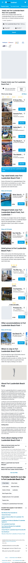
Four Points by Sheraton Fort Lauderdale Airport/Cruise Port (11, 527)
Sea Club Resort (5, 531)
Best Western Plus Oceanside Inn (9, 512)
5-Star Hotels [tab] (5, 486)
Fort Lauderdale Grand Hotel (8, 524)
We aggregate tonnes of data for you (14, 548)
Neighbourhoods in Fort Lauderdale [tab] (10, 496)
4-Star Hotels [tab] (14, 483)
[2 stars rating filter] (3, 97)
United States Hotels (13, 557)
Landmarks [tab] (15, 490)
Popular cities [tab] (5, 500)
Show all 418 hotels (6, 191)
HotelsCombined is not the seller (14, 545)
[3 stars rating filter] (8, 97)
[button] (2, 2)
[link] (14, 169)
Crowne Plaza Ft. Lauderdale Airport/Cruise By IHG (13, 529)
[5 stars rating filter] (20, 97)
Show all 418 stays (6, 330)
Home (6, 557)
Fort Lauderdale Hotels (17, 560)
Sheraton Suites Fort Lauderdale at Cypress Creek (13, 534)
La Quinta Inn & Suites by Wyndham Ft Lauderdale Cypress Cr (13, 521)
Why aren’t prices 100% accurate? (14, 551)
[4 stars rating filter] (13, 97)
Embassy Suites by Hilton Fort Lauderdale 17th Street (13, 517)
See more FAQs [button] (14, 472)
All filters (24, 94)
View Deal (22, 109)
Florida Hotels (4, 560)
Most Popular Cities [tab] (7, 493)
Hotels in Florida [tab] (6, 490)
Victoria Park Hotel (6, 514)
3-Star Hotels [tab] (5, 483)
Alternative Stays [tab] (15, 486)
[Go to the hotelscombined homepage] (11, 2)
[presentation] (10, 84)
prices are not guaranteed (11, 541)
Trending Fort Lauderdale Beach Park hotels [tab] (12, 503)
